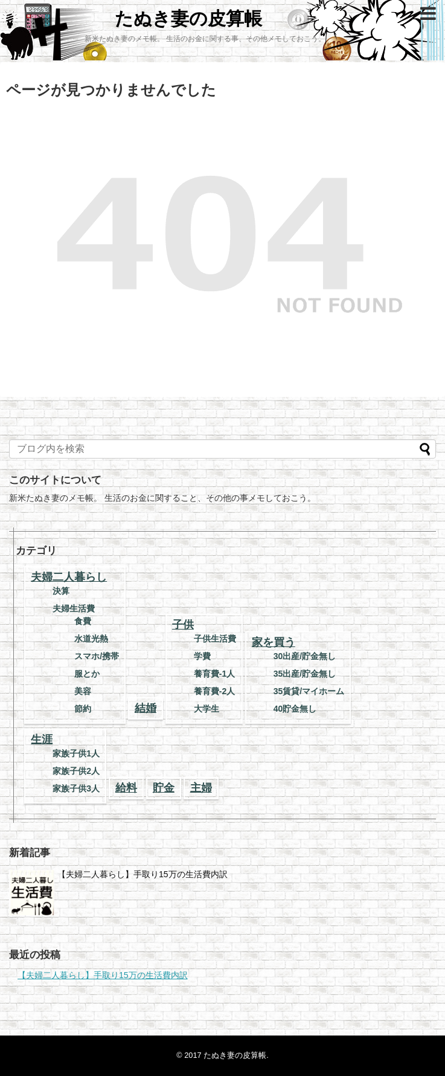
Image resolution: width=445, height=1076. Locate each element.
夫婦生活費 (74, 608)
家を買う (273, 642)
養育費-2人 (214, 691)
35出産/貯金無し (305, 673)
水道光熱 (91, 638)
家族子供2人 (76, 771)
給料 (126, 788)
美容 (82, 691)
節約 (82, 709)
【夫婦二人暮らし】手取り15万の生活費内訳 (142, 874)
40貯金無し (295, 709)
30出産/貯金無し (305, 656)
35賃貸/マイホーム (309, 691)
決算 (61, 591)
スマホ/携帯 (96, 656)
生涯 (42, 739)
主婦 (201, 788)
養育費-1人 (214, 673)
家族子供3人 (76, 788)
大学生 (206, 709)
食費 (82, 621)
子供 (183, 625)
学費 (202, 656)
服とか (87, 673)
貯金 (163, 788)
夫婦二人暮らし (69, 577)
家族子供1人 (76, 753)
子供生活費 (215, 638)
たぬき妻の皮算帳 (188, 18)
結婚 (145, 708)
